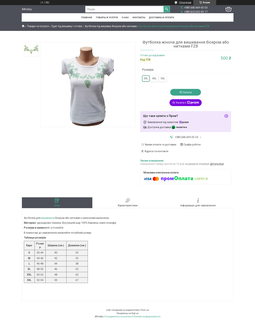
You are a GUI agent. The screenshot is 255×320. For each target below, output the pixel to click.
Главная (86, 17)
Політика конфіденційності (146, 316)
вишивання (48, 217)
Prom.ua (145, 310)
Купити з (187, 102)
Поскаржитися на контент (118, 316)
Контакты (138, 17)
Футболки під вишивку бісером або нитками (111, 26)
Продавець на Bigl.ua (127, 313)
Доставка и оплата (161, 17)
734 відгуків (185, 2)
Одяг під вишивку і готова (66, 26)
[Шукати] (167, 9)
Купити (187, 92)
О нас (125, 17)
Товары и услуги (107, 17)
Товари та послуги (38, 26)
